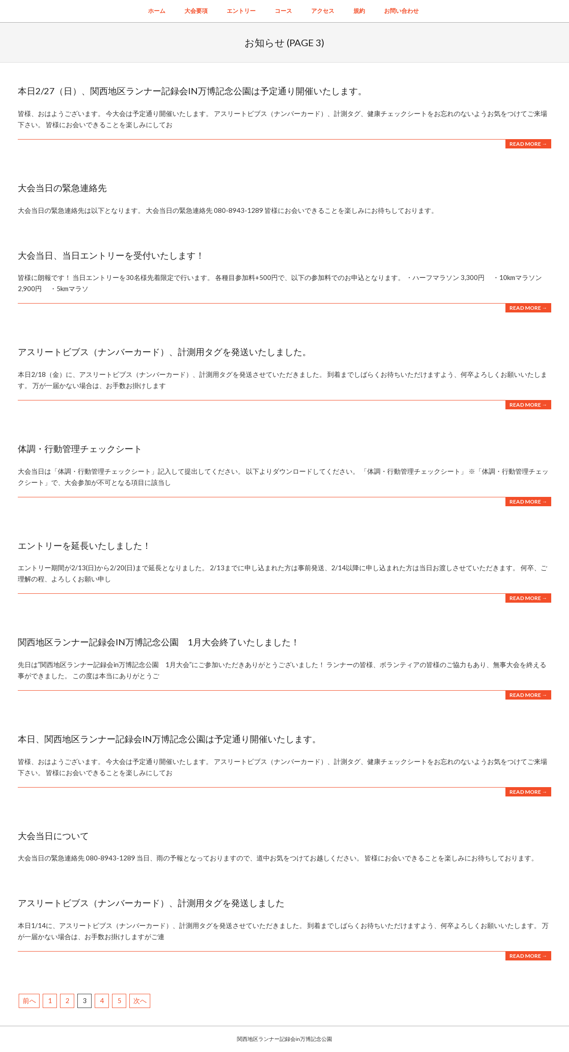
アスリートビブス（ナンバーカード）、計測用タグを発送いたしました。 (164, 351)
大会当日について (53, 835)
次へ (140, 1000)
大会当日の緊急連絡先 (62, 187)
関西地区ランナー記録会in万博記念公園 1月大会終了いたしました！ (159, 641)
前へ (29, 1000)
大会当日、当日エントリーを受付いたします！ (111, 255)
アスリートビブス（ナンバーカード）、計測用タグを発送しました (151, 902)
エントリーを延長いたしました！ (84, 545)
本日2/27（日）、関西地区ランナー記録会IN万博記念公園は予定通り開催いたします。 (192, 90)
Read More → (528, 143)
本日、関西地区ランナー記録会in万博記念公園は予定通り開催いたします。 (169, 738)
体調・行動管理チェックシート (80, 448)
